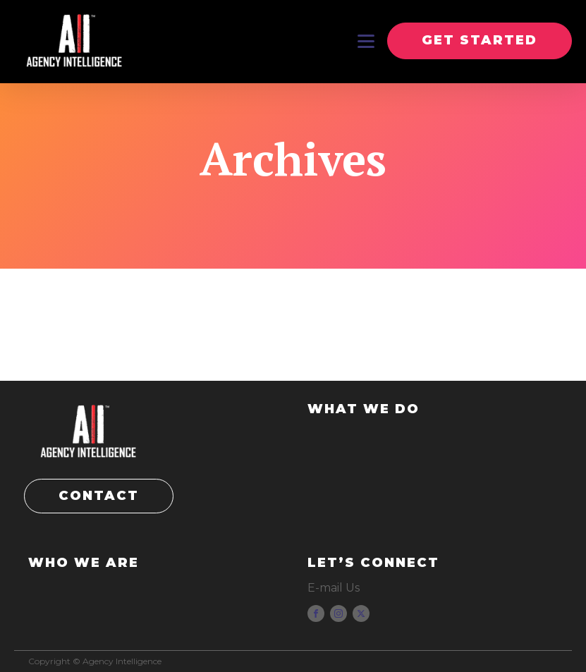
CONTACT (99, 495)
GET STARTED (479, 40)
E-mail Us (333, 587)
